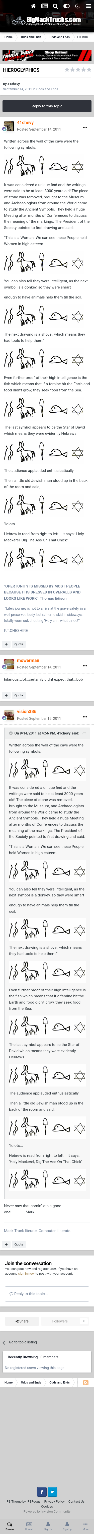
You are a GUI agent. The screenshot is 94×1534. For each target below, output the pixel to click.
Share (22, 1321)
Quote (18, 644)
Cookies (47, 1506)
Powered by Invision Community (47, 1511)
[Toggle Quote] (11, 733)
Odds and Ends (47, 89)
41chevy (14, 84)
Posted (39, 129)
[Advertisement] (47, 1439)
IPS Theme (14, 1501)
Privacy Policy (54, 1501)
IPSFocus (33, 1501)
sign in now (26, 1273)
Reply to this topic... (29, 1294)
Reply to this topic (47, 106)
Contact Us (76, 1501)
